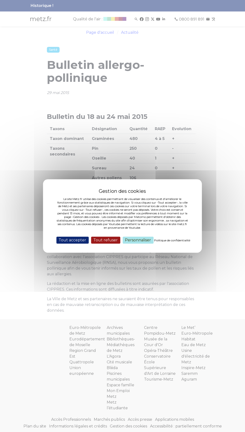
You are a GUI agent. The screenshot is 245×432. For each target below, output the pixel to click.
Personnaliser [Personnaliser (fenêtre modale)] (138, 240)
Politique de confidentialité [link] (172, 240)
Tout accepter (72, 240)
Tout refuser (105, 240)
